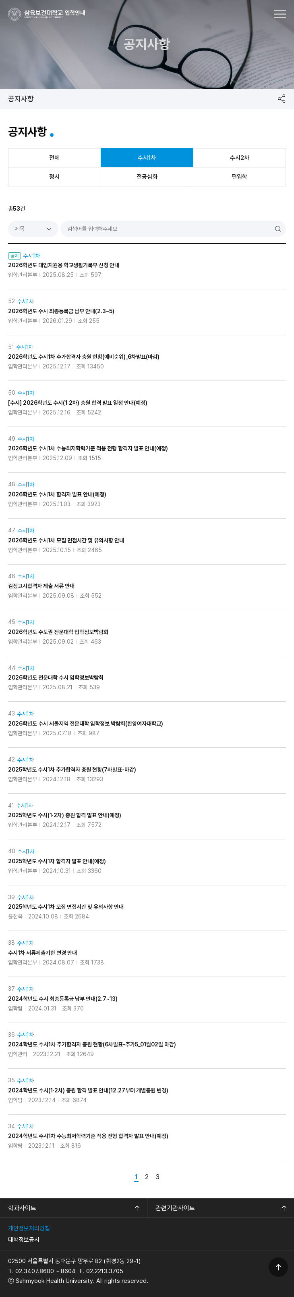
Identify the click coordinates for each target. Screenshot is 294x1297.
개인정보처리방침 (29, 1228)
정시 (54, 176)
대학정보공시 (23, 1239)
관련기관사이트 (175, 1208)
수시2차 (239, 157)
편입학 (239, 176)
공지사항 (21, 98)
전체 (54, 157)
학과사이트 (22, 1208)
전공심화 (147, 176)
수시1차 (147, 157)
